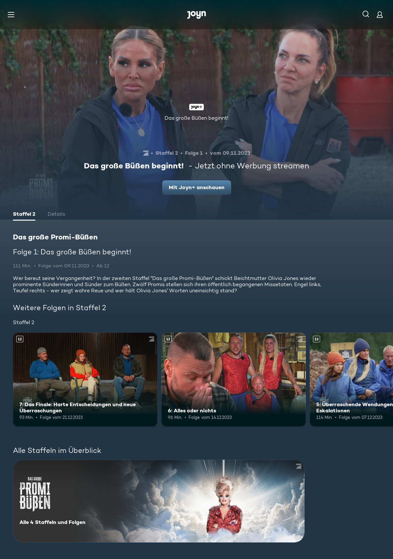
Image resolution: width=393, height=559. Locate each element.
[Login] (379, 14)
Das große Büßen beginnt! (196, 118)
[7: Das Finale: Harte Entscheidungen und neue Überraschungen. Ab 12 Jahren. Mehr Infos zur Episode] (85, 380)
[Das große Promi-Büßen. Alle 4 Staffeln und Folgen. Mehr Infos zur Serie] (159, 501)
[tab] (24, 215)
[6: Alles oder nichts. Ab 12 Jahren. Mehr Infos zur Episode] (233, 380)
